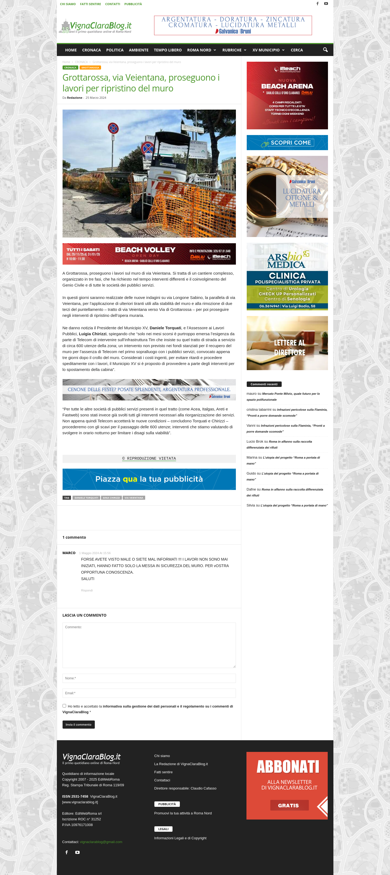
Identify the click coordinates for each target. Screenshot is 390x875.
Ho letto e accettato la (148, 709)
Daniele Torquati (86, 497)
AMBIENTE (138, 49)
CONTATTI (112, 4)
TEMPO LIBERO (168, 49)
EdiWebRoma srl (88, 813)
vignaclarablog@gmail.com (101, 842)
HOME (71, 49)
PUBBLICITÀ (133, 4)
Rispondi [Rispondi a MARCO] (87, 590)
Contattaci (162, 780)
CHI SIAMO (68, 4)
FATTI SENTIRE (90, 4)
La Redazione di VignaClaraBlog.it (181, 764)
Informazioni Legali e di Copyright (180, 838)
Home (66, 62)
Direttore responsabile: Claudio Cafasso (185, 788)
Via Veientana (134, 497)
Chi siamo (162, 756)
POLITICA (114, 49)
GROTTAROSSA (90, 67)
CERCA (297, 49)
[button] (325, 50)
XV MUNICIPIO (269, 50)
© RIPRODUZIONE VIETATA (149, 459)
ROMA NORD (201, 50)
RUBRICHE (234, 50)
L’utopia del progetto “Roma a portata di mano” (294, 505)
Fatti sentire (163, 772)
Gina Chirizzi (111, 497)
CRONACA (91, 49)
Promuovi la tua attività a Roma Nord (183, 813)
